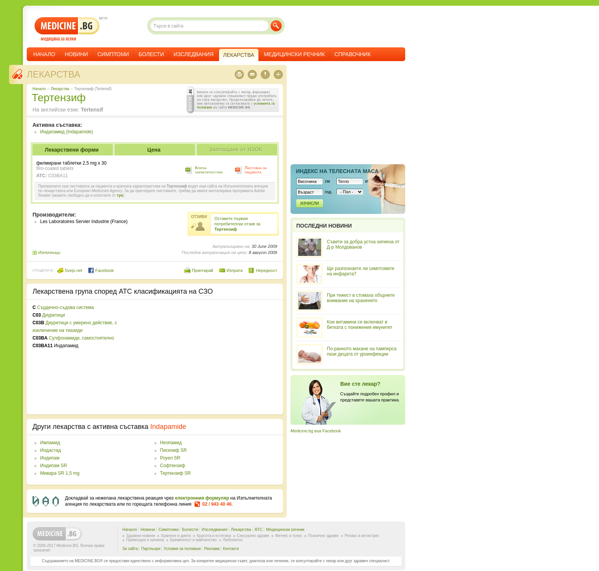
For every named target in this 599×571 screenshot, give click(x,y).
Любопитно (233, 540)
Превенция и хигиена (145, 540)
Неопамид (171, 442)
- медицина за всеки (67, 29)
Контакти (231, 549)
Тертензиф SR (175, 473)
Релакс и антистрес (362, 536)
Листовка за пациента (256, 169)
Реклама (211, 549)
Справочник (352, 54)
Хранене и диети (176, 536)
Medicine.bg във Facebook (316, 431)
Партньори (150, 549)
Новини (76, 54)
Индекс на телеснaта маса (337, 171)
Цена (153, 150)
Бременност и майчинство (193, 540)
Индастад (50, 450)
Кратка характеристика (209, 169)
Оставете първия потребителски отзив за (237, 223)
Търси (276, 25)
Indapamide (168, 426)
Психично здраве (323, 536)
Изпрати (235, 270)
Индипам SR (53, 465)
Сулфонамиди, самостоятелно (81, 338)
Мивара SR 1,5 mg (60, 473)
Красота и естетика (214, 536)
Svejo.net (69, 270)
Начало (44, 54)
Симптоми (113, 54)
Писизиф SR (173, 450)
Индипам (49, 458)
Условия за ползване (182, 549)
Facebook (101, 270)
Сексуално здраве (253, 536)
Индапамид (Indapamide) (66, 131)
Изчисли (309, 203)
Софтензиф (172, 465)
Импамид (50, 442)
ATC (259, 529)
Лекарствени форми (72, 150)
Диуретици (53, 315)
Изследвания (194, 54)
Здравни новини (140, 536)
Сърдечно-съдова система (65, 307)
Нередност (266, 270)
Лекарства (53, 74)
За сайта (130, 549)
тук (120, 195)
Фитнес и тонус (288, 536)
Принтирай (202, 270)
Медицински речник (294, 54)
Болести (151, 54)
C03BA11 (58, 175)
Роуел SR (170, 458)
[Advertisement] (215, 357)
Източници (49, 252)
